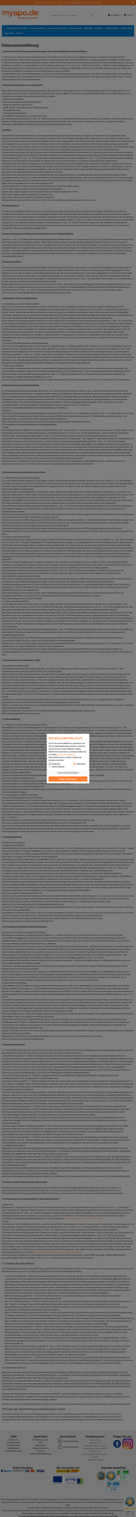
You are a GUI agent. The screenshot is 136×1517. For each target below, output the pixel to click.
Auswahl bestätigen (68, 772)
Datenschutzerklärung (66, 754)
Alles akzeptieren (68, 779)
